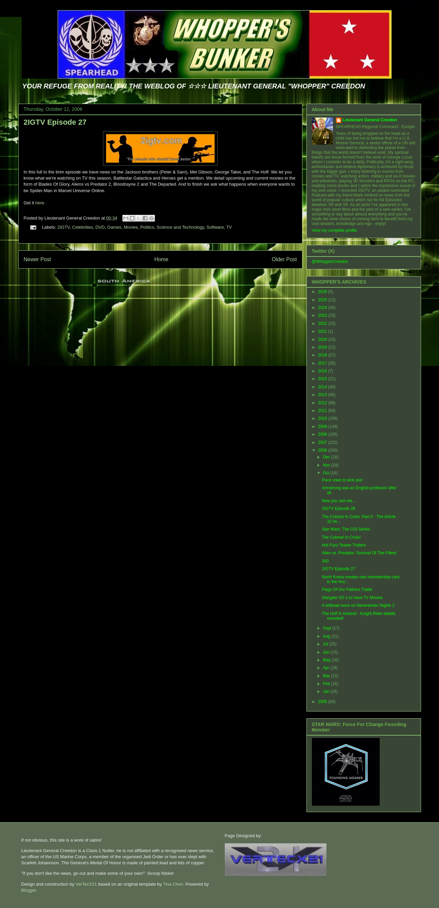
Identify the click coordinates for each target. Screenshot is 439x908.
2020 (323, 339)
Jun (327, 652)
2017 (323, 363)
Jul (326, 644)
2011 (323, 410)
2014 (323, 387)
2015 (323, 378)
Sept (327, 628)
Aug (327, 636)
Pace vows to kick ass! (342, 480)
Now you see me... (338, 500)
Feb (327, 683)
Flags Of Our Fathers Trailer (347, 589)
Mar (327, 676)
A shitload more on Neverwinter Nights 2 (358, 605)
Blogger (28, 890)
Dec (327, 457)
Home (161, 259)
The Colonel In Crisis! (341, 537)
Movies (131, 227)
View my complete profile (334, 230)
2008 (323, 434)
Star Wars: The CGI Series (346, 529)
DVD (99, 227)
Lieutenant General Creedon (370, 120)
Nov (327, 465)
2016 (323, 371)
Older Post (284, 259)
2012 (323, 402)
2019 (323, 347)
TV (229, 227)
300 (325, 561)
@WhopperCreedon (330, 261)
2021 (323, 331)
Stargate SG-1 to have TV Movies (352, 597)
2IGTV (63, 227)
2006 (323, 450)
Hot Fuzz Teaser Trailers (344, 545)
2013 (323, 394)
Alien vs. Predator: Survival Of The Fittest (359, 553)
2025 (323, 299)
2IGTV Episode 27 (55, 122)
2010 (323, 418)
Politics (147, 227)
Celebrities (82, 227)
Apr (326, 667)
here (39, 202)
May (327, 660)
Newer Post (37, 259)
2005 (323, 701)
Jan (327, 691)
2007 (323, 442)
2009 (323, 426)
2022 (323, 323)
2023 (323, 315)
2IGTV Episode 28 (338, 508)
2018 (323, 355)
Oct (326, 473)
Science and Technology (180, 227)
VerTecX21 (86, 884)
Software (215, 227)
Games (114, 227)
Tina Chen (173, 884)
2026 (323, 291)
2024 (323, 307)
